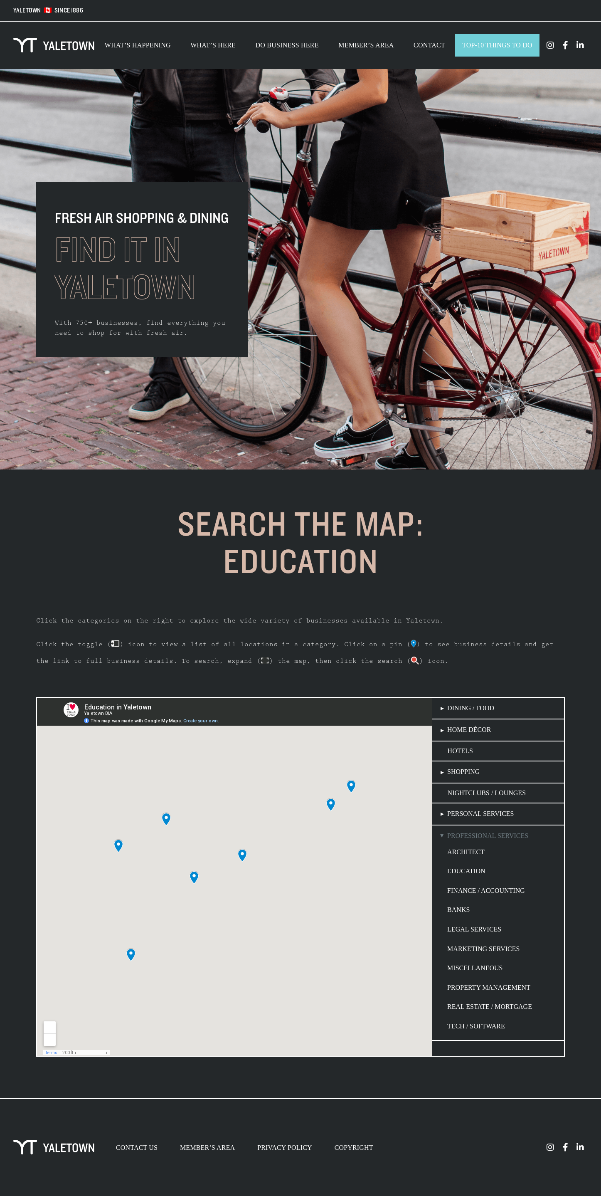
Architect (466, 851)
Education (466, 871)
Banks (458, 909)
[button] (498, 708)
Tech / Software (476, 1026)
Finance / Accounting (486, 890)
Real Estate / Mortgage (489, 1006)
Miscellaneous (474, 967)
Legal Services (474, 929)
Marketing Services (483, 948)
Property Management (488, 987)
